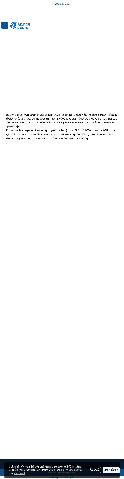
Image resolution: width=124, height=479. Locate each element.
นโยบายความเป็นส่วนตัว (72, 470)
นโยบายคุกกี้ (19, 473)
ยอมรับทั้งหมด (111, 470)
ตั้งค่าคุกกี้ (94, 470)
